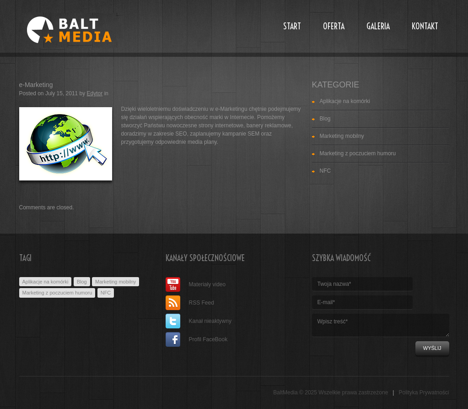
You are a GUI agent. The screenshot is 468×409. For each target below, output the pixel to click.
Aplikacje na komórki (345, 101)
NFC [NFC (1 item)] (106, 292)
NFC (325, 171)
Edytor (95, 93)
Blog (325, 118)
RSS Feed (190, 302)
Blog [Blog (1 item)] (82, 281)
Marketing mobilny (342, 136)
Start (292, 26)
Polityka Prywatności (423, 392)
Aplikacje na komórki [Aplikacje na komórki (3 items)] (45, 281)
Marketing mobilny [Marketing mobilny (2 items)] (115, 281)
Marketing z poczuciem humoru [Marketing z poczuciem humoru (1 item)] (57, 292)
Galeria (378, 26)
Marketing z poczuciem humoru (358, 153)
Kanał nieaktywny (198, 321)
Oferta (333, 26)
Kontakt (425, 26)
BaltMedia (285, 392)
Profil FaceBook (197, 339)
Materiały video (196, 284)
